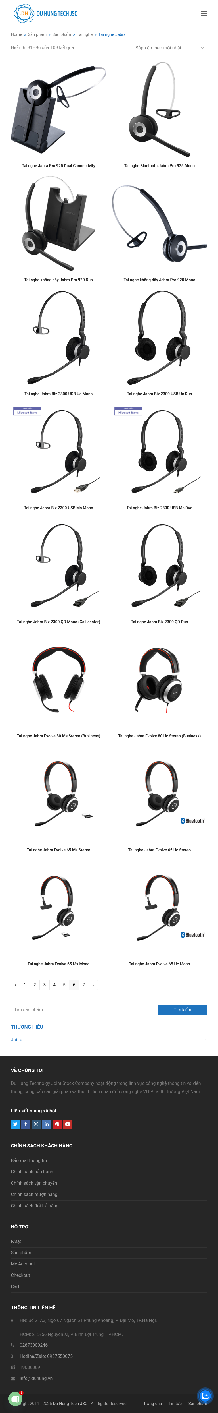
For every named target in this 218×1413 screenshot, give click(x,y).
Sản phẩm (21, 1252)
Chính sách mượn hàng (34, 1194)
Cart (15, 1286)
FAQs (16, 1241)
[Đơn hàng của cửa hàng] (170, 48)
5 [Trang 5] (64, 985)
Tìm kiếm (182, 1009)
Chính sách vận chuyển (34, 1183)
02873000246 (34, 1345)
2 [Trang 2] (34, 985)
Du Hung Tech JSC (70, 1403)
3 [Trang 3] (44, 985)
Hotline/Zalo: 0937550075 (46, 1356)
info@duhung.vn (36, 1378)
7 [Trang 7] (84, 985)
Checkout (20, 1275)
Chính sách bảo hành (32, 1171)
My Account (23, 1264)
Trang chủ (152, 1403)
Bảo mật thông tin (29, 1160)
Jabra (16, 1039)
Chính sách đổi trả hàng (34, 1206)
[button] (204, 13)
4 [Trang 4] (54, 985)
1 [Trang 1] (25, 985)
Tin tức (175, 1403)
